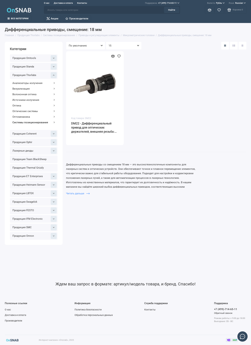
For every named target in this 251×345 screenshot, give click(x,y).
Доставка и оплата (63, 3)
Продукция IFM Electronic (34, 219)
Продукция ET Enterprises (34, 176)
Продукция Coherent (34, 134)
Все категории (18, 18)
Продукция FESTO (34, 210)
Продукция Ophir (34, 142)
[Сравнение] (209, 10)
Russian (237, 3)
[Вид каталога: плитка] (225, 46)
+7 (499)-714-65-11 (162, 3)
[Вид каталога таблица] (242, 46)
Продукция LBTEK (34, 193)
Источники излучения (33, 99)
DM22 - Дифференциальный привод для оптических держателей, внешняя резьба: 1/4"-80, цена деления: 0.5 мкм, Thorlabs (93, 128)
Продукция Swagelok (34, 202)
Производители (77, 18)
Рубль (216, 3)
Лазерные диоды (34, 151)
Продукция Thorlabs (34, 75)
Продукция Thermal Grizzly (28, 167)
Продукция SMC (34, 227)
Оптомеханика (33, 116)
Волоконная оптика (33, 94)
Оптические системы (33, 111)
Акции (52, 18)
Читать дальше (78, 193)
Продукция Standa (34, 67)
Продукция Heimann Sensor (34, 185)
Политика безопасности (88, 309)
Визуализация (33, 88)
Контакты (82, 3)
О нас (47, 3)
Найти (171, 10)
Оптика (33, 105)
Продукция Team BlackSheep (29, 159)
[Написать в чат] (242, 336)
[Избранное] (219, 10)
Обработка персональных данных (94, 315)
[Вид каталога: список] (234, 46)
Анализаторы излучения (33, 83)
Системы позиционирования (33, 122)
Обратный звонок (223, 313)
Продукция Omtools (34, 58)
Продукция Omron (34, 236)
